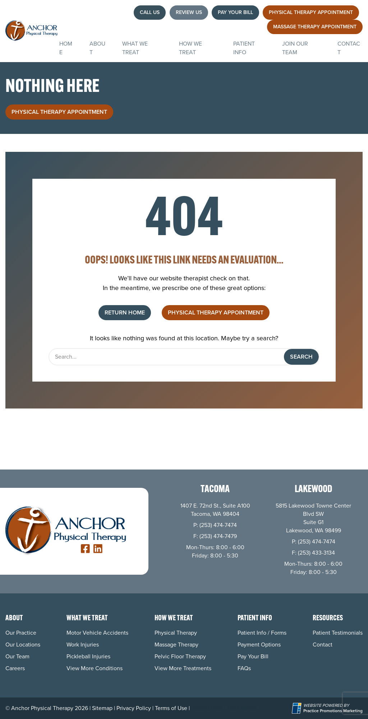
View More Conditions (94, 668)
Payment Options (259, 644)
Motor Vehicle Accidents (97, 633)
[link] (85, 548)
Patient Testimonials (338, 633)
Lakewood (313, 490)
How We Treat (190, 47)
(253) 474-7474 (218, 525)
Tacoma (215, 490)
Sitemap (102, 708)
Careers (15, 668)
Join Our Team (295, 47)
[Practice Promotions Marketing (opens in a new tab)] (333, 711)
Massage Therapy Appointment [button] (314, 27)
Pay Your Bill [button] (235, 12)
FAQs (244, 668)
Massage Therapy (176, 644)
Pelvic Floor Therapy (180, 656)
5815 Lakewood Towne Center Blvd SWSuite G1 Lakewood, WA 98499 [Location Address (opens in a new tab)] (313, 517)
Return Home (125, 312)
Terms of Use (171, 708)
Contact (348, 47)
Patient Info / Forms (262, 633)
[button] (150, 12)
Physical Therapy (176, 633)
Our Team (17, 656)
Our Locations (22, 644)
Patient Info (244, 47)
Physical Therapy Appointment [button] (59, 112)
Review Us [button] (189, 12)
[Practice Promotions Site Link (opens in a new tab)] (297, 708)
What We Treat (135, 47)
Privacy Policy (133, 708)
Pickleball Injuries (88, 656)
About (97, 47)
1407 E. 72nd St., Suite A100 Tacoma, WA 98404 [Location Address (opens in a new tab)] (215, 509)
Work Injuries (82, 644)
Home (65, 47)
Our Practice (20, 633)
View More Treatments (183, 668)
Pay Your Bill (253, 656)
